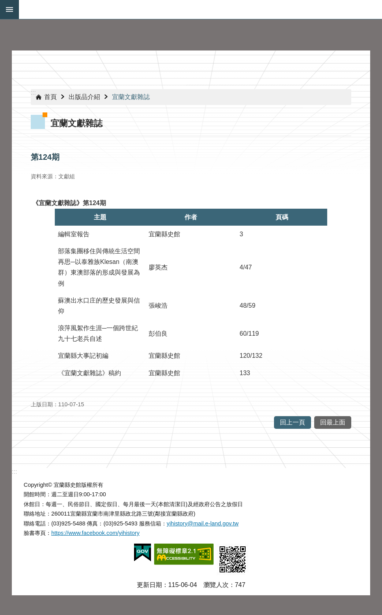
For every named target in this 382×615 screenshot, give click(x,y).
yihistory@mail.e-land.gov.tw (203, 523)
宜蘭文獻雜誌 (131, 96)
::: (33, 92)
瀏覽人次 (216, 584)
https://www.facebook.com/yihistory (95, 533)
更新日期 (149, 584)
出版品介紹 (84, 96)
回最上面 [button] (332, 422)
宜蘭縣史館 (200, 9)
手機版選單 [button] (9, 9)
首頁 (50, 96)
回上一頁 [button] (292, 422)
